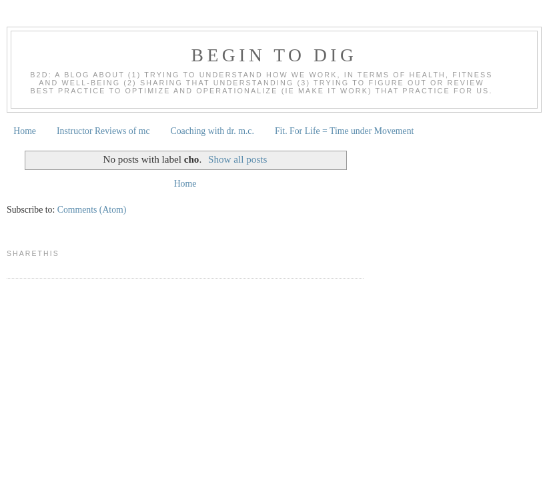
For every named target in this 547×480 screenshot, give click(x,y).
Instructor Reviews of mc (103, 131)
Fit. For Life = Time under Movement (344, 131)
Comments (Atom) (92, 210)
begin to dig (274, 55)
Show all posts (237, 159)
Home (24, 131)
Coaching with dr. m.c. (212, 131)
